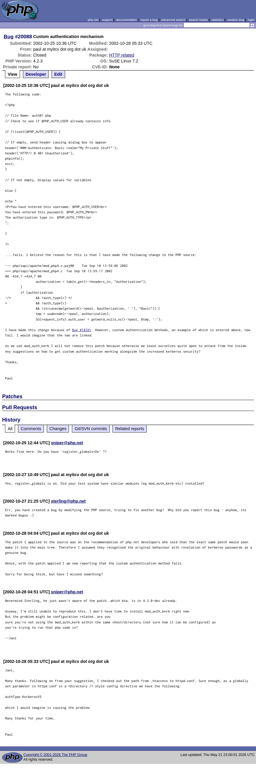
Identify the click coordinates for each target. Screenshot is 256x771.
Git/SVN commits (91, 428)
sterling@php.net (68, 501)
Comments (31, 428)
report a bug (149, 20)
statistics (218, 20)
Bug (9, 36)
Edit (58, 74)
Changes (58, 428)
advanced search (173, 20)
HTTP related (121, 55)
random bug (235, 20)
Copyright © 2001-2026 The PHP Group (55, 755)
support (107, 20)
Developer (36, 74)
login (251, 20)
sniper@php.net (67, 442)
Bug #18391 (81, 330)
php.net (93, 20)
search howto (198, 20)
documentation (126, 20)
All (10, 428)
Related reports (129, 428)
